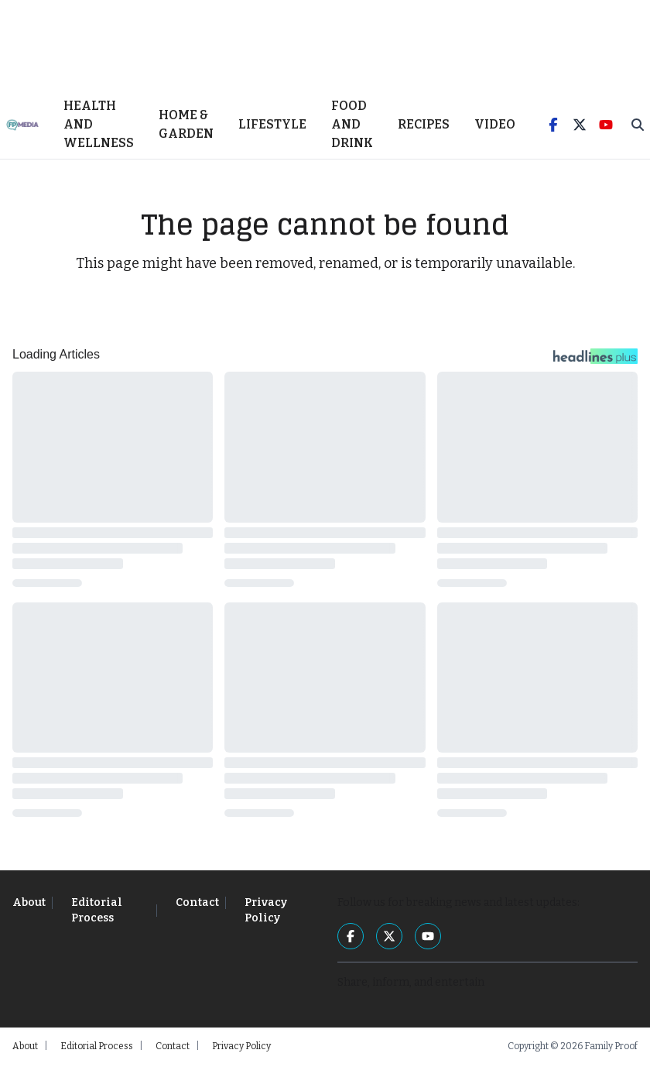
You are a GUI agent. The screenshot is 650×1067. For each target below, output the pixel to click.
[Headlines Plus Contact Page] (595, 362)
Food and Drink (352, 127)
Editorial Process (96, 912)
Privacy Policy (266, 912)
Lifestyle (272, 126)
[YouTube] (606, 127)
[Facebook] (553, 127)
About (29, 904)
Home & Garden (186, 126)
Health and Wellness (98, 127)
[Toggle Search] (637, 127)
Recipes (424, 126)
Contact (197, 904)
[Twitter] (580, 127)
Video (494, 126)
